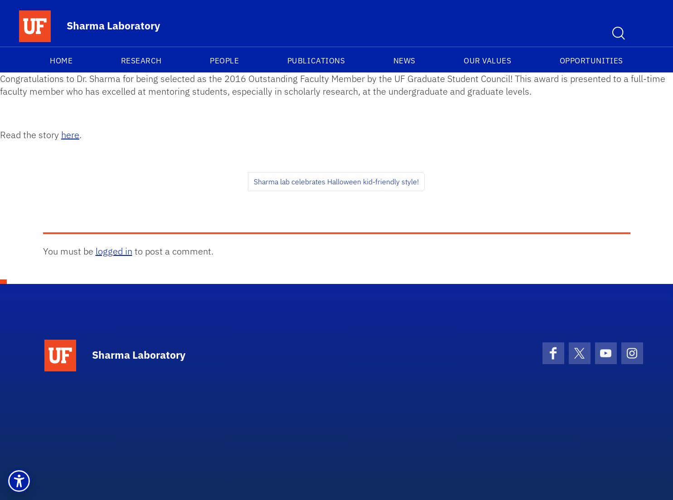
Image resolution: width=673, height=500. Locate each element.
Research (141, 61)
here (70, 135)
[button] (19, 481)
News (404, 61)
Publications (316, 61)
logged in (114, 251)
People (224, 61)
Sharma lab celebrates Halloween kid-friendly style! (336, 181)
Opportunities (591, 61)
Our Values (487, 61)
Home (61, 61)
